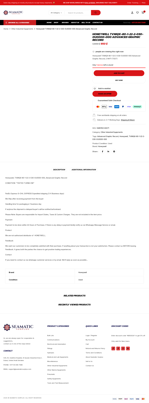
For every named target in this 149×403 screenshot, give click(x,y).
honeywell (123, 136)
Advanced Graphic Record (108, 136)
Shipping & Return (128, 120)
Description (59, 169)
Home (5, 29)
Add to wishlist (104, 88)
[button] (142, 13)
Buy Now (119, 80)
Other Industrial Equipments (22, 29)
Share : (95, 151)
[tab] (59, 169)
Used (80, 279)
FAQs (144, 3)
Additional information (83, 169)
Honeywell (102, 146)
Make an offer (104, 93)
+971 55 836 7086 (138, 22)
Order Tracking (132, 3)
